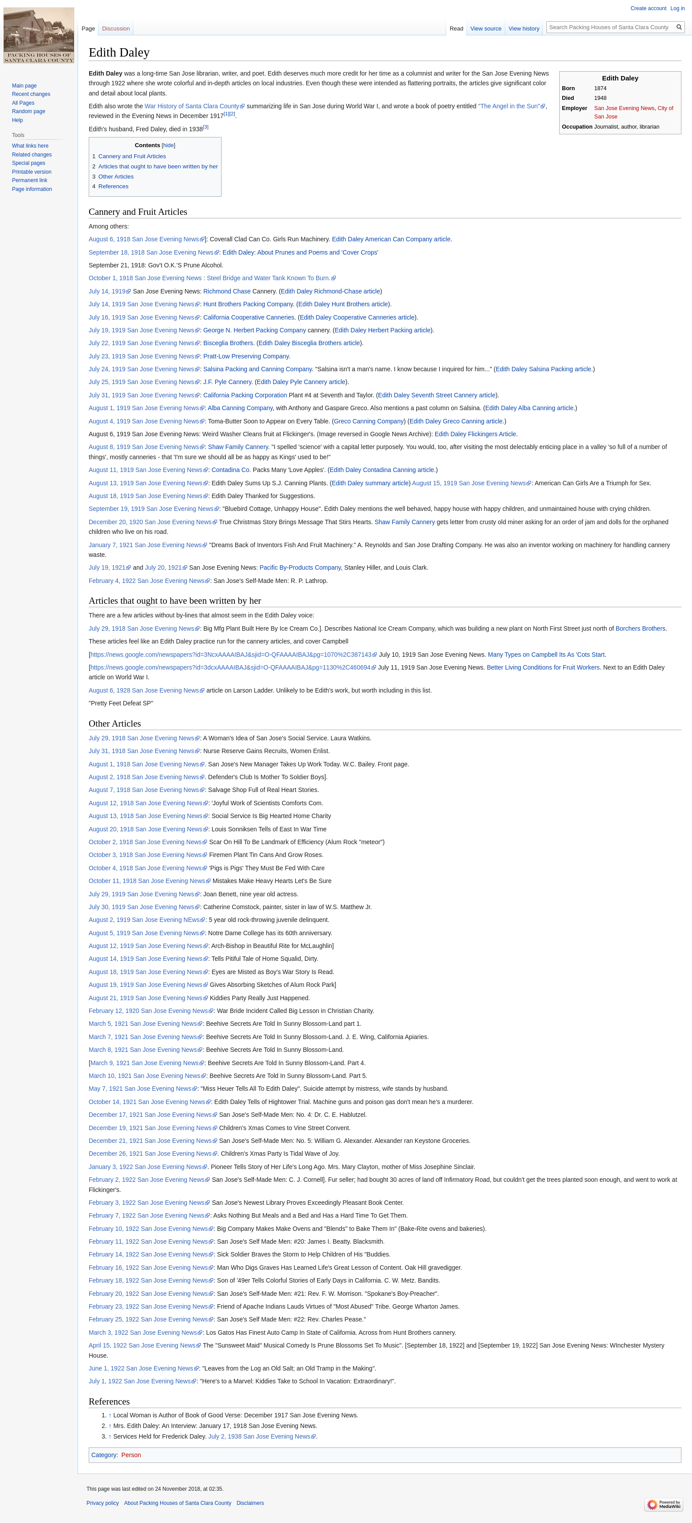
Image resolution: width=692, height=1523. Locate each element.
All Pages (23, 103)
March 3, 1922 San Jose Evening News (143, 1332)
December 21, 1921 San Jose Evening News (150, 1140)
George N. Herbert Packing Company (254, 330)
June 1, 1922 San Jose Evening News (141, 1368)
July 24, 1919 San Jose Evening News (141, 369)
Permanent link (29, 180)
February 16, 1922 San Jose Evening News (148, 1267)
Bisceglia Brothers (228, 342)
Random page (28, 111)
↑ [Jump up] (110, 1415)
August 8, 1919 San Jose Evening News (144, 446)
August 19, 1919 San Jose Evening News (146, 984)
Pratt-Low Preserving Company (246, 356)
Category (104, 1454)
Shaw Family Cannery (238, 446)
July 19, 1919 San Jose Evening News (141, 330)
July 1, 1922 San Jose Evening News (140, 1381)
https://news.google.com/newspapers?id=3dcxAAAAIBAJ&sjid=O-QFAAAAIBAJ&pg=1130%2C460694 (230, 667)
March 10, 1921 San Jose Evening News (144, 1075)
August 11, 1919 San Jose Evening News (146, 469)
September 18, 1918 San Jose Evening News (151, 252)
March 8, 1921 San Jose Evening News (143, 1049)
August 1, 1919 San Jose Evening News (144, 407)
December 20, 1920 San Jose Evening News (150, 521)
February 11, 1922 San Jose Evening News (148, 1241)
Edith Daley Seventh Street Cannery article (437, 395)
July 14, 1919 (107, 291)
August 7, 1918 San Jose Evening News (144, 789)
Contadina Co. (231, 469)
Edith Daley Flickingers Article (475, 434)
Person (131, 1454)
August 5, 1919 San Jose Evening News (144, 933)
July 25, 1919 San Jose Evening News (141, 381)
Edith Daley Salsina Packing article (543, 369)
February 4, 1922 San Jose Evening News (146, 580)
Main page (24, 86)
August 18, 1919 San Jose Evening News (146, 495)
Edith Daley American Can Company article (391, 239)
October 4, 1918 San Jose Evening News (145, 868)
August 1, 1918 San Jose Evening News (144, 764)
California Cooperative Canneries (248, 317)
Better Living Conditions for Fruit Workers (543, 667)
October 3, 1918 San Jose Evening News (145, 854)
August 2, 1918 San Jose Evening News (144, 777)
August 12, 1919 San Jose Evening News (146, 945)
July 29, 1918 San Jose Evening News (141, 628)
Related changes (32, 155)
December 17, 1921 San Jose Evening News (150, 1114)
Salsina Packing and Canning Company (257, 369)
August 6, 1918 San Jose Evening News (144, 239)
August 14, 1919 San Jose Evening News (146, 958)
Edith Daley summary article (370, 483)
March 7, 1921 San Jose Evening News (143, 1036)
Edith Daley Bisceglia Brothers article (309, 342)
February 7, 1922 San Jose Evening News (146, 1215)
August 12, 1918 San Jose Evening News (146, 803)
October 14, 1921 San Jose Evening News (147, 1101)
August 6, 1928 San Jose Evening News (144, 690)
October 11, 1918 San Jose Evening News (147, 880)
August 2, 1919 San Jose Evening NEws (144, 919)
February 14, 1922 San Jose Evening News (148, 1254)
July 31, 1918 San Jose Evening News (141, 750)
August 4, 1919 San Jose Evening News (144, 421)
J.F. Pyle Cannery (227, 381)
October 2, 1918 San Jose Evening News (145, 841)
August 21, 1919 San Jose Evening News (146, 997)
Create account (648, 8)
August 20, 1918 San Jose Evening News (146, 829)
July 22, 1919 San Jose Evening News (141, 342)
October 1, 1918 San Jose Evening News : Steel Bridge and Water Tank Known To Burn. (210, 278)
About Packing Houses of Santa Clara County (177, 1503)
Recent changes (31, 94)
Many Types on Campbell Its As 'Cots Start (546, 654)
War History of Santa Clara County (192, 106)
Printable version (31, 172)
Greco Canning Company (369, 421)
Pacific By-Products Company (300, 567)
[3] (205, 126)
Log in (677, 8)
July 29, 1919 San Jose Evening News (141, 894)
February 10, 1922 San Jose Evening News (148, 1228)
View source (486, 28)
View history (524, 28)
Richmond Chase (227, 291)
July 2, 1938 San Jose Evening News (259, 1436)
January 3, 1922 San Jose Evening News (145, 1166)
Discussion (116, 28)
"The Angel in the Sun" (509, 106)
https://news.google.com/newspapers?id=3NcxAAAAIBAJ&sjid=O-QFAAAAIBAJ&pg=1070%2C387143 (231, 654)
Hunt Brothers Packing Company (248, 304)
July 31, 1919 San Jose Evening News (141, 395)
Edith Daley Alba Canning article (529, 407)
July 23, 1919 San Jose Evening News (141, 356)
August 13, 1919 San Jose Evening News (146, 483)
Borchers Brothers (641, 628)
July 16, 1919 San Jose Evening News (141, 317)
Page (88, 28)
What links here (30, 146)
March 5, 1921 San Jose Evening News (143, 1023)
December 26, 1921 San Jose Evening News (150, 1153)
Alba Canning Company (240, 407)
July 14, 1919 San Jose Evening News (141, 304)
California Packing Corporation (245, 395)
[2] (232, 114)
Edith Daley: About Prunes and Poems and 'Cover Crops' (300, 252)
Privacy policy (102, 1503)
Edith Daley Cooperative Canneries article (357, 317)
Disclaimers (250, 1503)
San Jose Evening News (624, 108)
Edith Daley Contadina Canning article (382, 469)
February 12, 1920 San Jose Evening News (148, 1010)
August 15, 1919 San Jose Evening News (469, 483)
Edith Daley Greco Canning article (456, 421)
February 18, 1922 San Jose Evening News (148, 1280)
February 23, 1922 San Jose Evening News (148, 1306)
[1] (226, 114)
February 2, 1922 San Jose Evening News (146, 1179)
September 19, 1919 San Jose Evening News (151, 508)
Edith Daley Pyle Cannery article (301, 381)
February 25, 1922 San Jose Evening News (148, 1319)
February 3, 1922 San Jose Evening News (146, 1202)
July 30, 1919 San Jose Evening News (141, 906)
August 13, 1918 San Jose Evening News (146, 815)
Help (17, 120)
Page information (32, 189)
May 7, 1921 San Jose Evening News (140, 1088)
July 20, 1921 (163, 567)
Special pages (28, 163)
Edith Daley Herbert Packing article (383, 330)
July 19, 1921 (107, 567)
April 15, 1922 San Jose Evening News (142, 1345)
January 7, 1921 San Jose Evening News (145, 544)
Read (456, 28)
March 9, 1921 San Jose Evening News (144, 1062)
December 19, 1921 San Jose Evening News (150, 1127)
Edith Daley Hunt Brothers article (343, 304)
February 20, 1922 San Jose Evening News (148, 1293)
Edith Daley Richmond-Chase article (330, 291)
